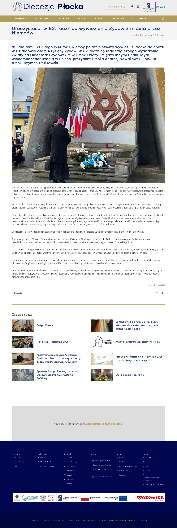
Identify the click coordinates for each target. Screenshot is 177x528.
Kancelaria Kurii (150, 462)
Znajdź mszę (116, 6)
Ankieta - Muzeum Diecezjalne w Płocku (137, 342)
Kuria (121, 457)
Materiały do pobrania (47, 462)
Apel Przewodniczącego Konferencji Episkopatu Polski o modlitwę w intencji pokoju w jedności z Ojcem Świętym (58, 358)
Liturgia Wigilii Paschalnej (129, 375)
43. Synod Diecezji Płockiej (49, 466)
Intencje (69, 484)
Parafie (147, 466)
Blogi (15, 466)
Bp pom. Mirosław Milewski (102, 465)
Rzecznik (148, 457)
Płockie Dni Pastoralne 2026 (52, 342)
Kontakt (146, 454)
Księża (147, 470)
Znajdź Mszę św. (19, 462)
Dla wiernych (17, 454)
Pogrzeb (69, 475)
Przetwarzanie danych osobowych (152, 479)
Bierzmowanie (71, 466)
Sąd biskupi (123, 462)
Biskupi (93, 454)
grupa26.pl (142, 520)
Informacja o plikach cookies (154, 484)
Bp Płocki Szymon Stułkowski (102, 461)
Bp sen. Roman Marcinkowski (102, 477)
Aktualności (18, 457)
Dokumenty (42, 454)
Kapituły (122, 475)
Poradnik (67, 454)
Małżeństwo (70, 470)
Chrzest (69, 457)
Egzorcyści (70, 479)
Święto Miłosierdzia (47, 325)
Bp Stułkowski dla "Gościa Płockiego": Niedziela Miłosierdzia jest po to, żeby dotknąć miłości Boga (136, 325)
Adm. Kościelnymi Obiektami (128, 466)
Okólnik (43, 457)
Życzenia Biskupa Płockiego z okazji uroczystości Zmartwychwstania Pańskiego (57, 375)
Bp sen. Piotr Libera (99, 469)
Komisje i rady (123, 470)
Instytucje (120, 454)
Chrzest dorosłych (73, 462)
